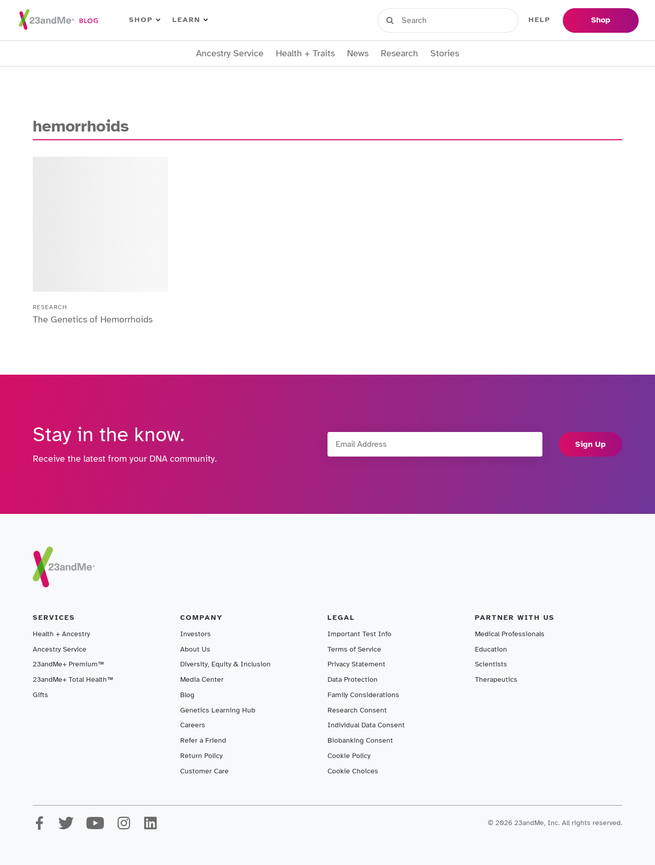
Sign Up (590, 444)
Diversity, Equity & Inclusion (225, 664)
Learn (190, 20)
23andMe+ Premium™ (68, 664)
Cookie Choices (353, 771)
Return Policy (201, 755)
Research (399, 53)
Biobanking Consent (360, 740)
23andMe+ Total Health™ (73, 679)
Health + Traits (305, 53)
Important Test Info (359, 634)
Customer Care (204, 771)
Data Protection (353, 679)
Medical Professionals (509, 634)
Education (491, 649)
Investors (195, 634)
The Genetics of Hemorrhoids (92, 319)
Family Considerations (363, 694)
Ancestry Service (230, 53)
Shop (144, 20)
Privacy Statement (356, 664)
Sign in (425, 20)
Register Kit (485, 20)
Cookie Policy (349, 755)
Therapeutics (496, 679)
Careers (192, 725)
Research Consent (357, 710)
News (357, 53)
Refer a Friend (203, 740)
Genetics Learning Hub (217, 710)
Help (540, 20)
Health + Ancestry (61, 634)
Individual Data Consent (366, 725)
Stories (444, 53)
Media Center (202, 679)
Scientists (491, 664)
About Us (195, 649)
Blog (187, 694)
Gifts (40, 694)
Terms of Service (354, 649)
